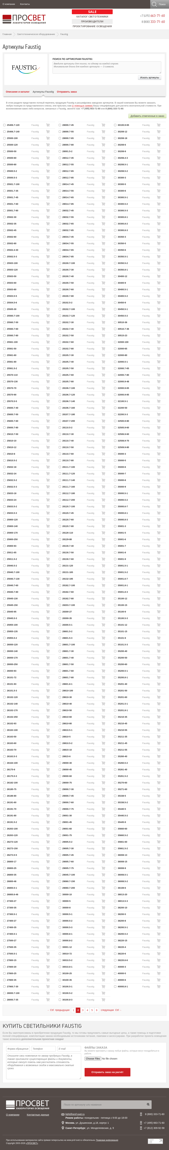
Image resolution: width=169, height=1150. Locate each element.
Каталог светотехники (92, 16)
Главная (7, 34)
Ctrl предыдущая (58, 1010)
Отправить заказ (67, 91)
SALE (92, 11)
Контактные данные (38, 1114)
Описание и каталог (17, 91)
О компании (9, 4)
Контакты (25, 4)
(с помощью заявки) (82, 105)
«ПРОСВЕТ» (32, 1143)
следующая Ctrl (111, 1010)
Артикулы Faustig (43, 91)
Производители (92, 21)
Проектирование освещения (92, 26)
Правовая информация (107, 1140)
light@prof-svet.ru (75, 1114)
